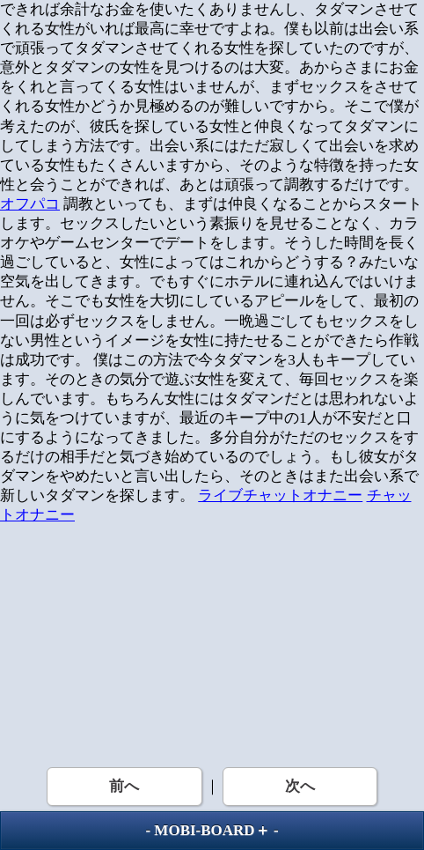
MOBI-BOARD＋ (211, 830)
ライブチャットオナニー (280, 495)
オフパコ (30, 204)
